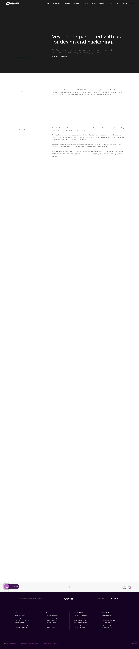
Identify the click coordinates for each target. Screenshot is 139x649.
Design (11, 643)
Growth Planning (107, 627)
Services (67, 3)
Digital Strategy (106, 625)
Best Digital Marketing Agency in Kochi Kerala (34, 643)
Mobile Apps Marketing (20, 627)
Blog (94, 3)
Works (76, 3)
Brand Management (51, 620)
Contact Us (113, 3)
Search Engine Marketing (21, 620)
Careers (102, 3)
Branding (16, 643)
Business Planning (107, 622)
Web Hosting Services (80, 625)
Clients (85, 3)
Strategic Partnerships (108, 620)
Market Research (106, 615)
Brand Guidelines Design (52, 615)
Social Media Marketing (20, 615)
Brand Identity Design (52, 618)
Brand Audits (105, 618)
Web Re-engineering (79, 627)
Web (7, 643)
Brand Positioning (51, 622)
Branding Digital (50, 627)
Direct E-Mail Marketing (21, 625)
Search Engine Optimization (22, 618)
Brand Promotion (51, 625)
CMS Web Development (80, 615)
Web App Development (80, 622)
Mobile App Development (81, 618)
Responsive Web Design (80, 620)
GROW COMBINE (53, 643)
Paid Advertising (19, 622)
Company (56, 3)
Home (48, 3)
